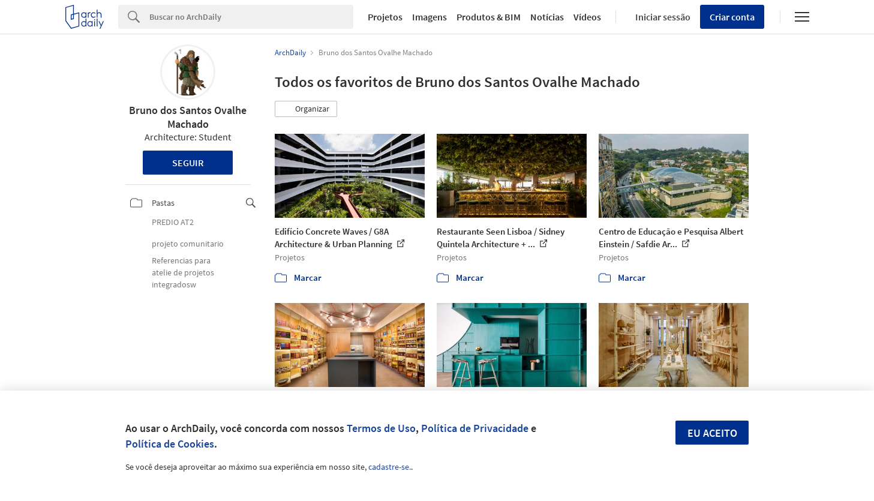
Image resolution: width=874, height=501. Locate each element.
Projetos (385, 17)
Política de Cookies (169, 444)
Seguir (188, 163)
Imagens (429, 17)
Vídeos (587, 17)
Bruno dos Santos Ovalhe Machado (188, 117)
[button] (306, 109)
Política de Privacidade (474, 428)
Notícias (547, 17)
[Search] (251, 17)
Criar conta (732, 17)
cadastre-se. (389, 466)
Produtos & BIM (488, 17)
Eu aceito (712, 433)
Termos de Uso (381, 428)
